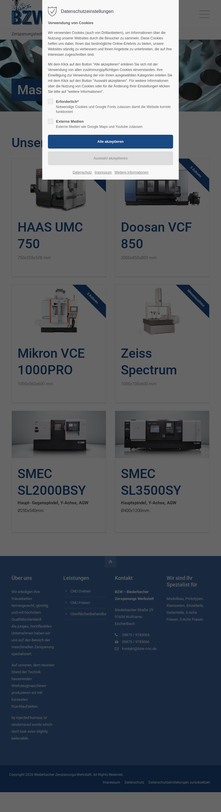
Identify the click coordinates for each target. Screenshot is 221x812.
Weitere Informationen (131, 172)
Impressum (103, 172)
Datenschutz (82, 172)
